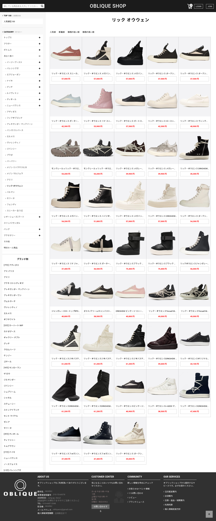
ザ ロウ (7, 374)
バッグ (7, 229)
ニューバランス (14, 105)
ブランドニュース (135, 502)
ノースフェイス (10, 464)
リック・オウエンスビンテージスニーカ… (134, 406)
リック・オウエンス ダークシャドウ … (165, 73)
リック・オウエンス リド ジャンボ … (68, 263)
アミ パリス (9, 271)
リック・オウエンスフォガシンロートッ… (70, 454)
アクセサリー (9, 235)
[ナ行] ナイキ (9, 452)
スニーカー (9, 56)
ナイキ (10, 81)
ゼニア (7, 422)
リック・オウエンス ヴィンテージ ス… (197, 121)
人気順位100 (9, 21)
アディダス (11, 112)
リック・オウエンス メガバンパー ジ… (101, 73)
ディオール (11, 99)
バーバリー (12, 161)
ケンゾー (8, 355)
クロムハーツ (10, 349)
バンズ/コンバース (15, 130)
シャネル (8, 398)
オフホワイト (10, 319)
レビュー (132, 497)
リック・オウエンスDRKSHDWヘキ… (196, 406)
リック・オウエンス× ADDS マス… (163, 406)
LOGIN (198, 6)
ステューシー (10, 404)
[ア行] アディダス (11, 265)
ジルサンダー (10, 380)
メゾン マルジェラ (15, 173)
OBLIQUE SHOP (108, 6)
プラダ (10, 155)
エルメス (11, 136)
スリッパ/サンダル (12, 223)
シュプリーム (10, 392)
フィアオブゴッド (15, 118)
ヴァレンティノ (13, 142)
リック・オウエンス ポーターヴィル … (68, 121)
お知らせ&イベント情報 (138, 489)
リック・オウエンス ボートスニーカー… (133, 121)
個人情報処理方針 (171, 509)
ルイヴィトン (13, 93)
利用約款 (167, 505)
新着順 (62, 32)
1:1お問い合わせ (135, 493)
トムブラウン (9, 446)
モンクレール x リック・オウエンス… (68, 168)
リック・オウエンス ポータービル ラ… (100, 263)
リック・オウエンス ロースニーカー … (165, 121)
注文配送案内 (169, 492)
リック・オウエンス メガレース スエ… (132, 168)
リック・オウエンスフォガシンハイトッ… (102, 454)
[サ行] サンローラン (12, 368)
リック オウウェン (15, 186)
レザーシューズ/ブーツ (14, 217)
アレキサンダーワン (12, 295)
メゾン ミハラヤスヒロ (17, 167)
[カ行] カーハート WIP (13, 325)
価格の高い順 (88, 32)
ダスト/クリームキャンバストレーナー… (101, 311)
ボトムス (8, 50)
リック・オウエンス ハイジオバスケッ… (101, 216)
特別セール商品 (11, 248)
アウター (8, 44)
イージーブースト (14, 62)
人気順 (53, 32)
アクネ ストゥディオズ (14, 283)
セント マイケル (11, 416)
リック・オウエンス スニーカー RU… (68, 73)
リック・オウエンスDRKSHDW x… (163, 358)
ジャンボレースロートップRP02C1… (67, 311)
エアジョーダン (13, 74)
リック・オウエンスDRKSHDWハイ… (68, 406)
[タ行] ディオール (11, 434)
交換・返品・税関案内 (173, 500)
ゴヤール (8, 362)
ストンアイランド (11, 410)
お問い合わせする (100, 507)
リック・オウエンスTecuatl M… (162, 311)
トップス (8, 37)
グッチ (10, 87)
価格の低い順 (73, 32)
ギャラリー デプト (12, 337)
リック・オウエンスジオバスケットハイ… (70, 358)
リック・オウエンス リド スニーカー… (100, 121)
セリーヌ (11, 198)
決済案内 (167, 496)
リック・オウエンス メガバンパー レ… (68, 216)
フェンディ (11, 204)
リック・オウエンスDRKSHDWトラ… (100, 406)
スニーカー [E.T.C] (15, 211)
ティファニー (9, 440)
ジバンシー (12, 149)
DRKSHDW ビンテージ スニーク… (130, 311)
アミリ (10, 180)
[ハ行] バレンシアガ (12, 470)
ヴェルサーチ (10, 301)
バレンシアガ (13, 68)
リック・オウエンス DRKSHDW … (195, 168)
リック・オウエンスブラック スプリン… (133, 263)
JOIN (210, 6)
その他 (7, 241)
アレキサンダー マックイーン (20, 124)
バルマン (11, 192)
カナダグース (9, 331)
